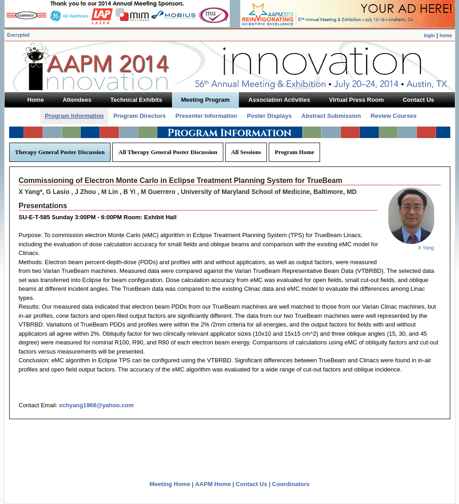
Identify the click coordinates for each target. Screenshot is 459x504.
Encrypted (18, 35)
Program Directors (139, 115)
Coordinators (291, 484)
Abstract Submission (331, 115)
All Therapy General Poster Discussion (167, 152)
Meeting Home (169, 484)
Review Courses (393, 115)
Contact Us (251, 484)
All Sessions (246, 152)
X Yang (426, 247)
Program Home (294, 152)
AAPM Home (213, 484)
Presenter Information (206, 115)
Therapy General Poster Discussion (60, 152)
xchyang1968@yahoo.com (96, 405)
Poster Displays (269, 115)
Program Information (74, 115)
